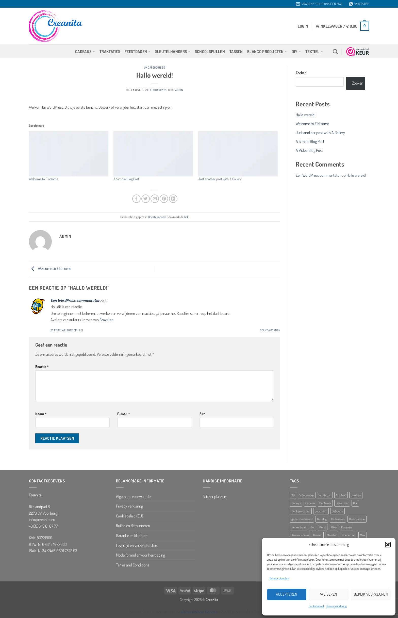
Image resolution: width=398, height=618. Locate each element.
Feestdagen (138, 51)
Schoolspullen (210, 51)
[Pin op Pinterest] (164, 198)
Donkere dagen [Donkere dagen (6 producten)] (300, 511)
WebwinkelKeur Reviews (199, 611)
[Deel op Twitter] (145, 198)
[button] (387, 544)
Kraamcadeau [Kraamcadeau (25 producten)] (300, 535)
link (186, 217)
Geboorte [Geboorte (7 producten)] (337, 511)
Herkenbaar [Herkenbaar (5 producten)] (298, 527)
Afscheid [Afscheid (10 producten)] (341, 495)
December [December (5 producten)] (342, 503)
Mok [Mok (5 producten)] (362, 535)
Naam (41, 413)
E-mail (123, 413)
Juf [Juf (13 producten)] (312, 527)
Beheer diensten (279, 578)
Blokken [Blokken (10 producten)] (356, 495)
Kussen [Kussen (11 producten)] (317, 535)
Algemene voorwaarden (134, 496)
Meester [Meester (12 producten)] (332, 535)
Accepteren (286, 594)
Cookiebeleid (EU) (129, 515)
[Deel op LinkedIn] (173, 198)
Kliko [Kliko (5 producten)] (333, 527)
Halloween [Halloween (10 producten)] (337, 519)
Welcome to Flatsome (43, 179)
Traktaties (110, 51)
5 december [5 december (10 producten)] (306, 495)
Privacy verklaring (336, 606)
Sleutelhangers (172, 51)
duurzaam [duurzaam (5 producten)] (321, 511)
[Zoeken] (335, 51)
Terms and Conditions (132, 564)
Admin (179, 90)
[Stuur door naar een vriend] (155, 198)
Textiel (314, 51)
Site (202, 413)
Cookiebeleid (316, 606)
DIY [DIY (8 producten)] (355, 503)
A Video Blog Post (309, 150)
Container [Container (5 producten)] (325, 503)
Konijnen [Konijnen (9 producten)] (346, 527)
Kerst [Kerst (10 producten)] (322, 527)
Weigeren (328, 594)
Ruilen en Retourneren (133, 525)
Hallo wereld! (305, 114)
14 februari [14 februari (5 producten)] (325, 495)
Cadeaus (85, 51)
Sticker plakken (214, 496)
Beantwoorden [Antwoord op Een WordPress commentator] (270, 330)
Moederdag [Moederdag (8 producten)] (348, 535)
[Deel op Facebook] (136, 198)
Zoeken (301, 72)
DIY (296, 51)
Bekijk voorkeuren (371, 594)
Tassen (236, 51)
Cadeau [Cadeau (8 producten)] (310, 503)
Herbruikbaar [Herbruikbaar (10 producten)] (357, 519)
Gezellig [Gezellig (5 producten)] (322, 519)
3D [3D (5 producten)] (293, 495)
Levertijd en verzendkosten (136, 545)
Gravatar (106, 319)
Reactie (42, 366)
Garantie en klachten (131, 535)
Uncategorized (154, 67)
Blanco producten (267, 51)
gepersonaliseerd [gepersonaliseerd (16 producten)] (301, 519)
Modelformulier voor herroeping (140, 555)
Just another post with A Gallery (220, 179)
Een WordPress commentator (75, 300)
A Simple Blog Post (126, 179)
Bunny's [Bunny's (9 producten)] (296, 503)
